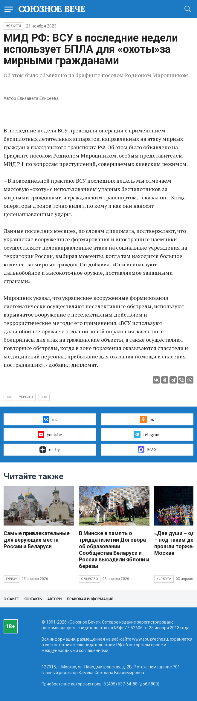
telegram (147, 434)
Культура (164, 579)
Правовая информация (90, 599)
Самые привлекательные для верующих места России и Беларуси (37, 539)
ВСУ (9, 397)
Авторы (54, 599)
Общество (89, 579)
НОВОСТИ (13, 26)
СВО (44, 397)
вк (50, 419)
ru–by (49, 449)
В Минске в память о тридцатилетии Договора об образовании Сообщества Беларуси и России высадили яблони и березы (114, 549)
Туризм (11, 579)
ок (147, 419)
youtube (50, 434)
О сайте (11, 599)
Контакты (33, 599)
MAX (147, 449)
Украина (26, 397)
